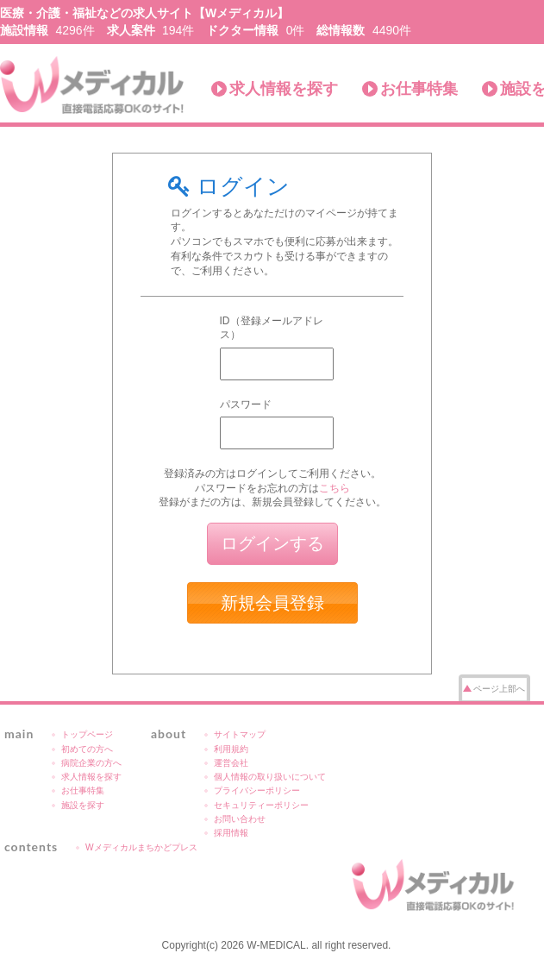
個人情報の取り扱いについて (270, 776)
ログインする (272, 543)
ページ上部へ (499, 688)
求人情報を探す (283, 88)
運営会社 (231, 763)
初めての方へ (87, 749)
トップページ (87, 734)
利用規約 (231, 749)
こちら (334, 488)
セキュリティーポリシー (261, 805)
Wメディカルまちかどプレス (141, 847)
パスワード (246, 404)
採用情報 (231, 832)
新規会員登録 (272, 602)
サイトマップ (240, 734)
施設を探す (82, 805)
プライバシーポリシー (257, 790)
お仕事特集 (419, 88)
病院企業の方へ (91, 763)
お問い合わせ (240, 819)
